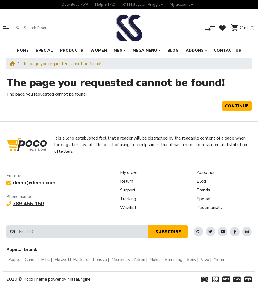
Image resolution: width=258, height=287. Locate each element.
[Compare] (210, 28)
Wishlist (128, 208)
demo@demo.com (30, 182)
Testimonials (209, 208)
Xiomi (219, 260)
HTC (45, 260)
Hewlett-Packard (71, 260)
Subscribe (168, 232)
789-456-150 (25, 203)
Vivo (205, 260)
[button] (142, 4)
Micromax (120, 260)
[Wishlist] (222, 28)
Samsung (173, 260)
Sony (191, 260)
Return (126, 181)
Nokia (155, 260)
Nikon (139, 260)
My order (128, 172)
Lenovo (100, 260)
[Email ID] (83, 231)
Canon (31, 260)
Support (128, 190)
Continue (237, 106)
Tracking (128, 199)
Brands (203, 190)
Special (204, 199)
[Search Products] (45, 28)
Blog (201, 181)
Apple (14, 260)
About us (205, 172)
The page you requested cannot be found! (61, 64)
